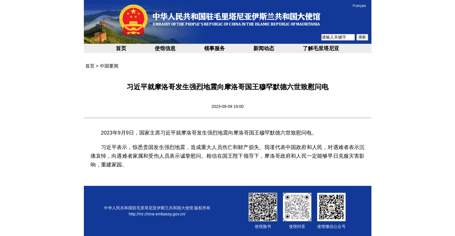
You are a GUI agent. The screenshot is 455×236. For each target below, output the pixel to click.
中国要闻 (109, 65)
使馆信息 (165, 48)
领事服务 (214, 48)
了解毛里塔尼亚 (321, 48)
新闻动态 (263, 48)
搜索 (362, 37)
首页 (121, 48)
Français (359, 6)
